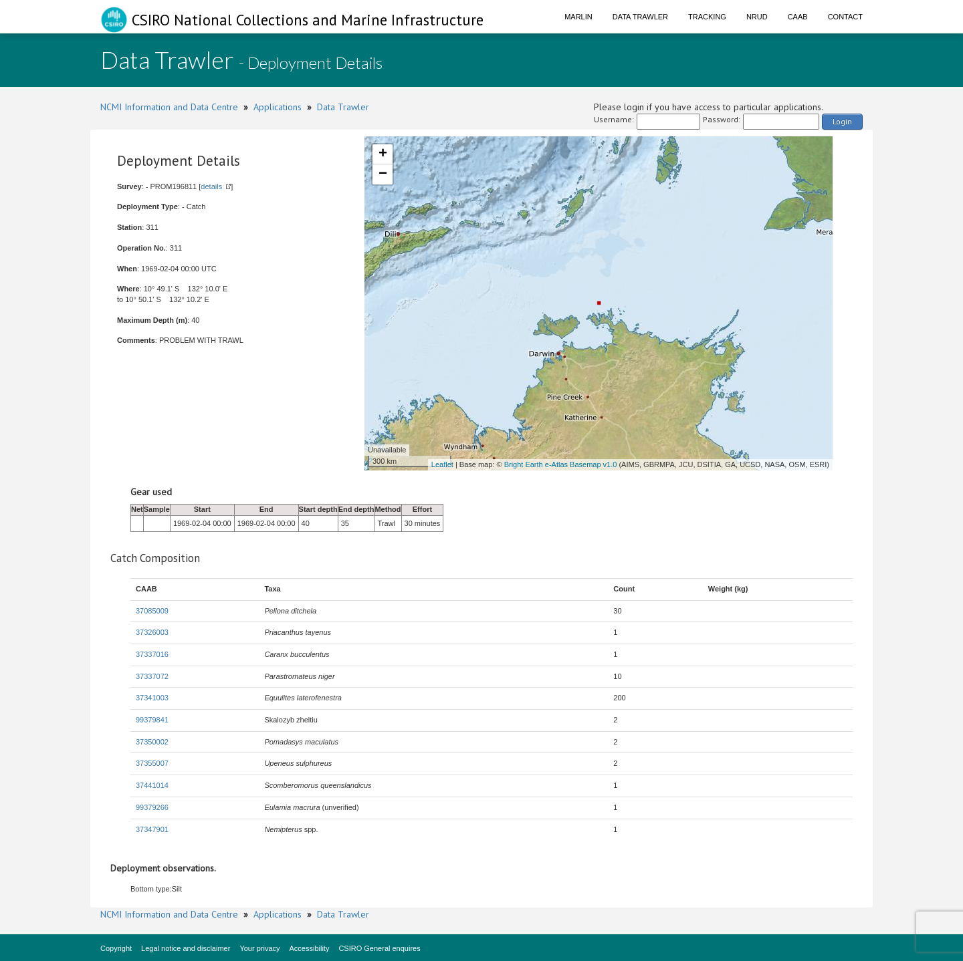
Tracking (707, 17)
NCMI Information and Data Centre (169, 107)
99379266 (152, 807)
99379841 (152, 720)
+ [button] (383, 154)
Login (842, 121)
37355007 (152, 763)
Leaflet (442, 464)
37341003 (152, 698)
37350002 (152, 742)
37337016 (152, 654)
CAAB (798, 17)
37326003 (152, 632)
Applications (277, 107)
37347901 (152, 829)
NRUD (757, 17)
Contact (845, 17)
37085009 (152, 611)
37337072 (152, 676)
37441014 (152, 785)
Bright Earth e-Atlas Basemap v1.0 (560, 464)
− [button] (383, 174)
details (211, 186)
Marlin (578, 17)
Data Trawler (640, 17)
